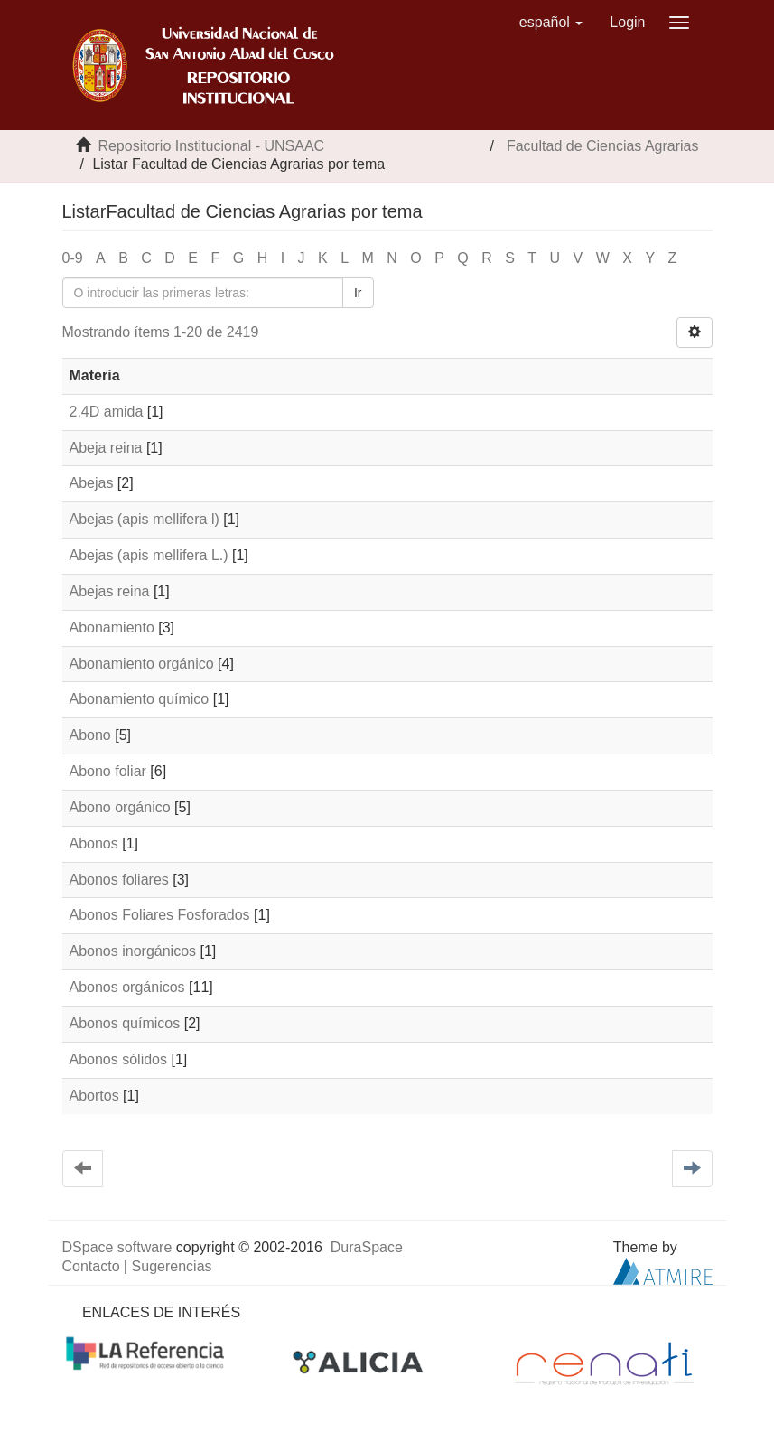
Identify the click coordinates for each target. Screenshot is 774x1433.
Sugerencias (172, 1266)
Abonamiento (112, 627)
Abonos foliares (119, 879)
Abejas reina (110, 591)
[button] (551, 22)
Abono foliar (108, 771)
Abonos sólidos (119, 1059)
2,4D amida (107, 411)
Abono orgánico (120, 807)
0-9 (72, 258)
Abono (90, 735)
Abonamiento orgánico (142, 663)
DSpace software (117, 1247)
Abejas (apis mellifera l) (144, 519)
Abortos (94, 1095)
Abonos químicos (125, 1023)
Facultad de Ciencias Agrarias (603, 146)
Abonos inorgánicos (133, 951)
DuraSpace (367, 1247)
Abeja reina (106, 447)
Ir (358, 293)
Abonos (94, 843)
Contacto (91, 1266)
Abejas (92, 483)
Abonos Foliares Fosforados (160, 915)
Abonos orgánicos (127, 987)
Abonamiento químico (140, 699)
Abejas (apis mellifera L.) (149, 555)
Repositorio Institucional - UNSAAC (211, 146)
